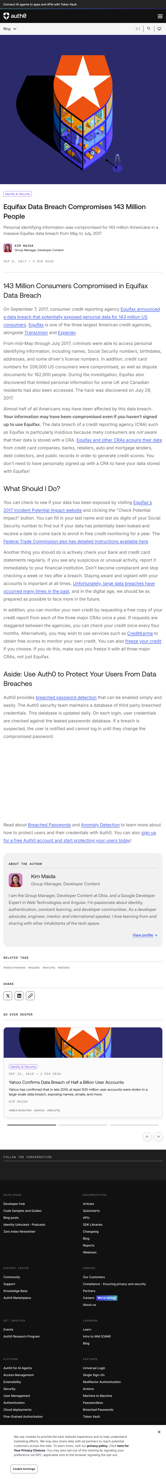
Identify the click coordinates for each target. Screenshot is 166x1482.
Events (8, 1329)
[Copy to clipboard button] (30, 995)
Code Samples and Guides (22, 1211)
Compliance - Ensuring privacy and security (114, 1284)
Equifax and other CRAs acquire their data (119, 440)
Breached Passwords (49, 824)
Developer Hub (14, 1204)
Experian (67, 332)
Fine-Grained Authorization (23, 1417)
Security (9, 1389)
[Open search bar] (149, 28)
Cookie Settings (24, 1469)
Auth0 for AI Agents (17, 1368)
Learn (87, 1329)
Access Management (18, 1375)
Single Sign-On (94, 1375)
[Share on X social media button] (7, 995)
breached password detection (66, 697)
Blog (6, 29)
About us (89, 1305)
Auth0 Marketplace (17, 1298)
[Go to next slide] (158, 1136)
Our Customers (94, 1277)
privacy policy (97, 1446)
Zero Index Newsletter (19, 1231)
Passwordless (93, 1403)
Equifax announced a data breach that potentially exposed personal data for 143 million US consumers (81, 317)
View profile (142, 935)
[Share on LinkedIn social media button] (19, 995)
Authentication (14, 1403)
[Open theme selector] (159, 28)
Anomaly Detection (100, 824)
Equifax (36, 324)
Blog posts (11, 1218)
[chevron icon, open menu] (14, 28)
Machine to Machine (97, 1396)
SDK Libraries (92, 1225)
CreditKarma (140, 633)
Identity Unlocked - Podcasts (24, 1225)
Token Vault (91, 1417)
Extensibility (12, 1382)
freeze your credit (143, 641)
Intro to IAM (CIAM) (97, 1336)
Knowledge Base (15, 1291)
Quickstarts (91, 1211)
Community (11, 1277)
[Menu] (160, 16)
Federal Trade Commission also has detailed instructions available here (75, 541)
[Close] (159, 1432)
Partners (89, 1291)
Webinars (90, 1252)
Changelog (91, 1231)
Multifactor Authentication (102, 1382)
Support (9, 1284)
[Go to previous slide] (147, 1136)
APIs (86, 1218)
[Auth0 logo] (80, 16)
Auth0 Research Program (21, 1336)
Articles (88, 1204)
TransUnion (36, 332)
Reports (88, 1245)
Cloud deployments (17, 1410)
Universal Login (94, 1368)
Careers (100, 1298)
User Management (16, 1396)
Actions (88, 1389)
